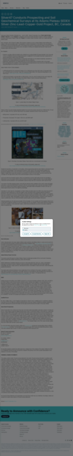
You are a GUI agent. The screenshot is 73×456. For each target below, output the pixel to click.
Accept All (26, 233)
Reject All (47, 233)
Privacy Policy (37, 225)
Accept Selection (36, 233)
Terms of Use (44, 225)
